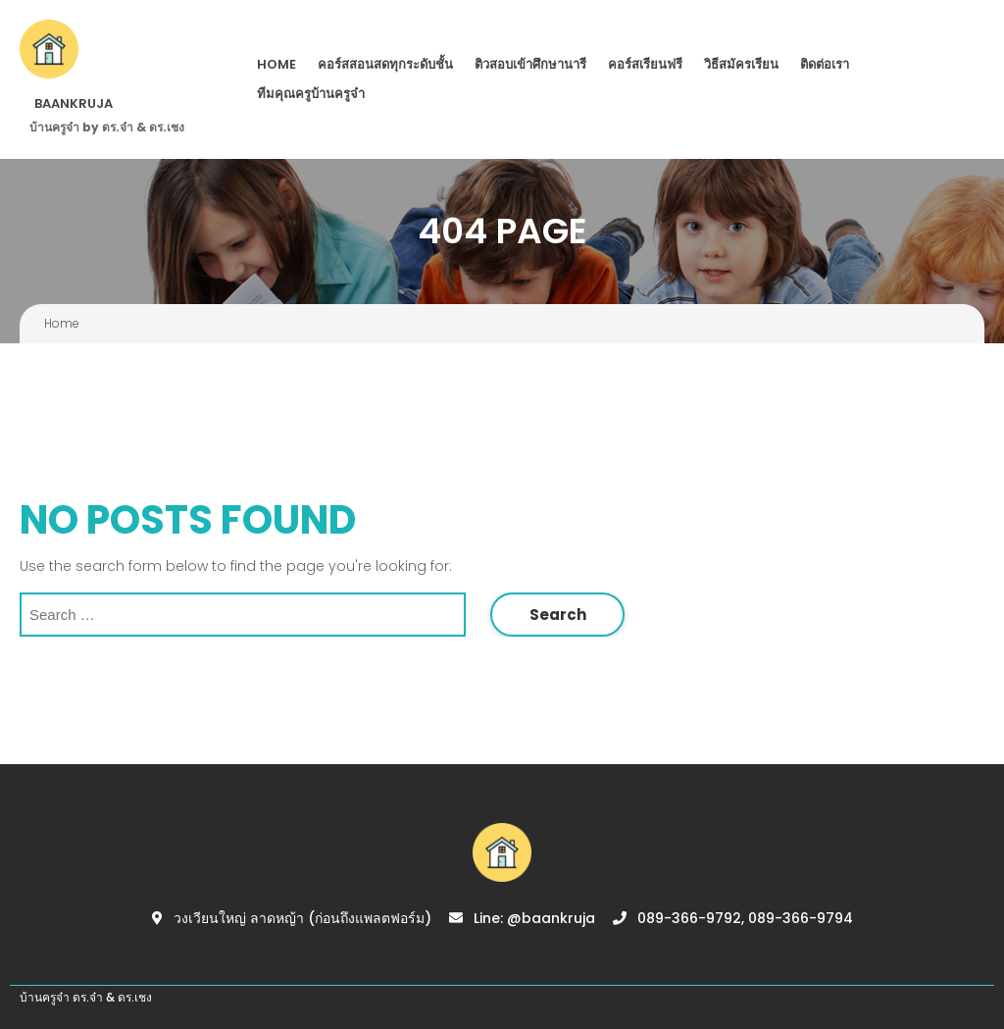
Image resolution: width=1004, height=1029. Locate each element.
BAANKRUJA (73, 103)
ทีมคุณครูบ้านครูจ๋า (311, 93)
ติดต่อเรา (824, 64)
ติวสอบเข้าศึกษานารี (530, 64)
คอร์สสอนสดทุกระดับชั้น (385, 64)
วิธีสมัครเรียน (741, 64)
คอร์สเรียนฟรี (645, 64)
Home (276, 64)
